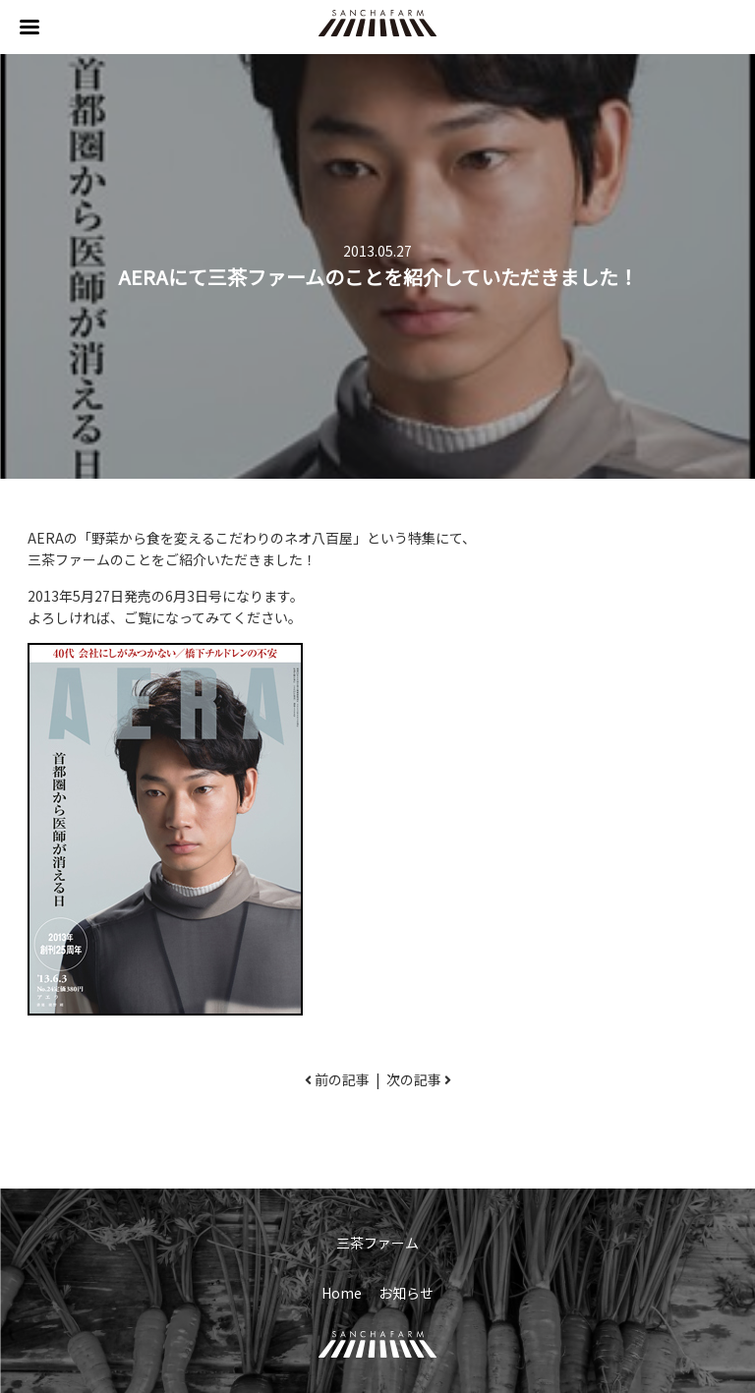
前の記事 (342, 1079)
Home (341, 1293)
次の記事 (413, 1079)
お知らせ (406, 1293)
